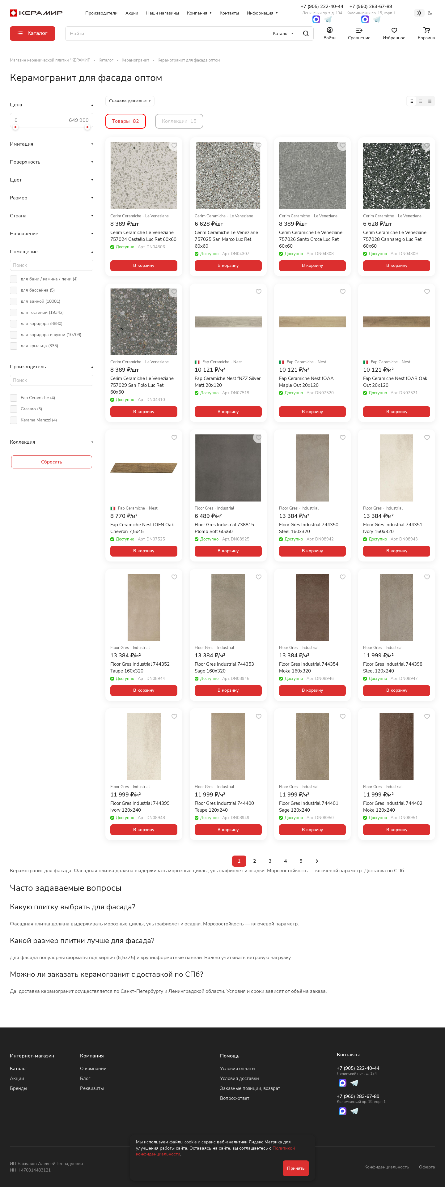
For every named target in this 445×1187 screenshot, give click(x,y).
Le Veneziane (157, 216)
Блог (85, 1078)
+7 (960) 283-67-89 (370, 9)
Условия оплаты (237, 1068)
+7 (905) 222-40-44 (322, 9)
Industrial (225, 508)
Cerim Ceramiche (125, 216)
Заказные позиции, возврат (250, 1088)
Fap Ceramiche (215, 362)
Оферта (427, 1167)
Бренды (18, 1088)
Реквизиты (92, 1088)
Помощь (229, 1056)
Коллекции (179, 121)
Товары (125, 121)
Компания (92, 1056)
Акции (17, 1078)
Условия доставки (239, 1078)
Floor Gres (204, 508)
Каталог (19, 1068)
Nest (237, 362)
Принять (296, 1168)
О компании (93, 1068)
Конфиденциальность (386, 1167)
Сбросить (51, 462)
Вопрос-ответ (234, 1098)
